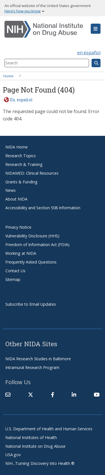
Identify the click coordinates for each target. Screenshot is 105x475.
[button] (96, 29)
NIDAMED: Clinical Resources (32, 173)
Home (8, 75)
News (10, 190)
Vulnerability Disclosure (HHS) (32, 235)
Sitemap (12, 279)
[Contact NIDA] (7, 395)
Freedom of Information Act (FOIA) (37, 244)
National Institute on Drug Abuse (35, 446)
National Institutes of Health (31, 437)
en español (89, 52)
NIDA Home (16, 147)
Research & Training (24, 164)
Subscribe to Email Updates (30, 304)
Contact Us (15, 270)
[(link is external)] (30, 395)
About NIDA (16, 199)
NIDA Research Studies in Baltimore (38, 358)
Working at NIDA (20, 253)
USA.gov (13, 454)
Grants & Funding (21, 181)
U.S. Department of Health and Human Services (48, 428)
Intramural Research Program (32, 367)
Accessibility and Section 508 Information (42, 207)
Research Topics (20, 155)
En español (21, 99)
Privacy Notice (18, 227)
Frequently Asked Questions (31, 262)
